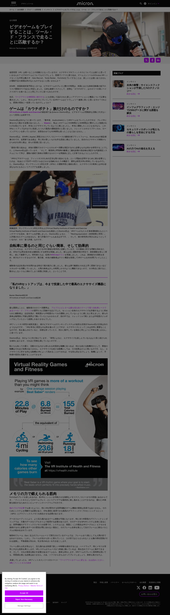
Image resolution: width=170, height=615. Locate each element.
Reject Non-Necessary (24, 599)
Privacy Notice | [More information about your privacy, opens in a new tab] (23, 586)
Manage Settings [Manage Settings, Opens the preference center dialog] (24, 606)
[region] (24, 592)
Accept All (24, 593)
